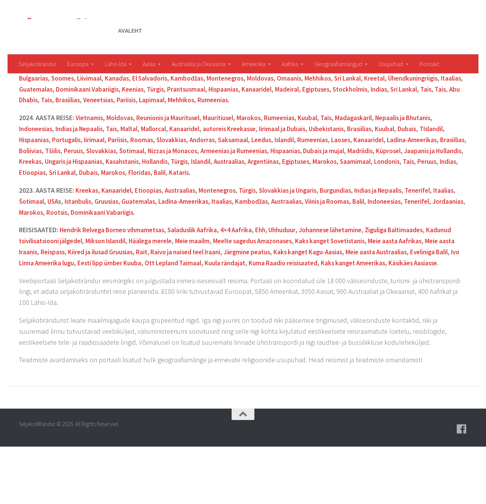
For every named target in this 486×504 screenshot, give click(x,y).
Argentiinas (385, 113)
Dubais (428, 175)
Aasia (149, 64)
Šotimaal (201, 197)
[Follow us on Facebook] (461, 486)
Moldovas (290, 124)
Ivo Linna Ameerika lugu (134, 309)
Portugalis (98, 186)
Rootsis (124, 258)
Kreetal (410, 124)
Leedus (300, 186)
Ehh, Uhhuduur (287, 276)
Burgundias (348, 236)
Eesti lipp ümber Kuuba (205, 309)
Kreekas (125, 207)
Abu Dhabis (118, 146)
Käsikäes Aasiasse (79, 320)
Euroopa (77, 64)
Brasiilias (166, 146)
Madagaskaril (365, 164)
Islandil (33, 186)
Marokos (257, 164)
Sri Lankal (381, 124)
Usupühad (391, 64)
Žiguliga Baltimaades (414, 276)
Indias (27, 146)
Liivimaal (111, 124)
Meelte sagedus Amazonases (296, 287)
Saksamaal (270, 186)
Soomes (83, 124)
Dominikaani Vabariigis (171, 135)
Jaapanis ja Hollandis (79, 207)
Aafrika (290, 64)
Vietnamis (90, 164)
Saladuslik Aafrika (201, 276)
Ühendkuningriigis (45, 135)
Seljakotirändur (38, 64)
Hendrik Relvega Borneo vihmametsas (116, 276)
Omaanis (319, 124)
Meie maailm (232, 287)
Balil (289, 218)
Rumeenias (319, 146)
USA (79, 247)
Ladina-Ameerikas (216, 247)
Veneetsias (198, 146)
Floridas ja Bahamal (167, 113)
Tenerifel (436, 236)
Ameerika (253, 64)
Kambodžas (213, 124)
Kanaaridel (348, 135)
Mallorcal (162, 175)
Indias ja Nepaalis (83, 175)
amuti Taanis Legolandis (329, 113)
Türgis (242, 135)
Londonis (67, 218)
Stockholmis (446, 135)
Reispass (114, 298)
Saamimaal (34, 218)
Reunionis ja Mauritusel (172, 164)
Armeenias (91, 113)
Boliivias (94, 197)
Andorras (238, 186)
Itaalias (86, 135)
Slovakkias (206, 186)
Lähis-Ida (115, 64)
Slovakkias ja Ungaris (298, 236)
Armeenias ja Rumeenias (309, 197)
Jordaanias (66, 258)
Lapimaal (255, 146)
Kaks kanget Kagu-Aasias (384, 298)
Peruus (140, 197)
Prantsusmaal (275, 135)
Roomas (175, 186)
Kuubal (318, 164)
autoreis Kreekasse (242, 175)
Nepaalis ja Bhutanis (417, 164)
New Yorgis (215, 113)
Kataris (310, 218)
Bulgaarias (53, 124)
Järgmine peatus (320, 298)
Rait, (209, 298)
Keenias (417, 113)
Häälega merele (187, 287)
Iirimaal (126, 186)
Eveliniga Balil (75, 309)
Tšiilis (118, 197)
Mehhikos (349, 124)
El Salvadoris (174, 124)
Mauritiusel (225, 164)
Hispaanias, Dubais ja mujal (387, 197)
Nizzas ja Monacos (243, 197)
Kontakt (429, 64)
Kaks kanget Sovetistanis (379, 287)
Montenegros (253, 124)
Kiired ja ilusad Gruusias (164, 298)
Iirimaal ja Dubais (297, 175)
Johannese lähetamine (346, 276)
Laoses (384, 186)
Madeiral (380, 135)
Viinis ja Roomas (366, 247)
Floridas (268, 218)
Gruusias (136, 247)
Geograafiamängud (338, 64)
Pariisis (228, 146)
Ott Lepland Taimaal (272, 309)
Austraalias (337, 207)
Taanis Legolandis (261, 113)
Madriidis (441, 197)
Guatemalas (117, 135)
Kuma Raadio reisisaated (387, 309)
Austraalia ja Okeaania (199, 64)
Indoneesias (37, 175)
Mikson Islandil (139, 287)
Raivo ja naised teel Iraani (254, 298)
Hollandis (257, 207)
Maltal (137, 175)
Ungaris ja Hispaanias (171, 207)
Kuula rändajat (327, 309)
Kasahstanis (222, 207)
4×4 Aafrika (246, 276)
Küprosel (32, 207)
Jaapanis (123, 113)
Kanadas (140, 124)
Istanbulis (106, 247)
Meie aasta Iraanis (72, 298)
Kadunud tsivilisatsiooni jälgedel (66, 287)
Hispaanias (314, 135)
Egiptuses (410, 135)
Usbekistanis (344, 175)
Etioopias (157, 218)
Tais (78, 146)
